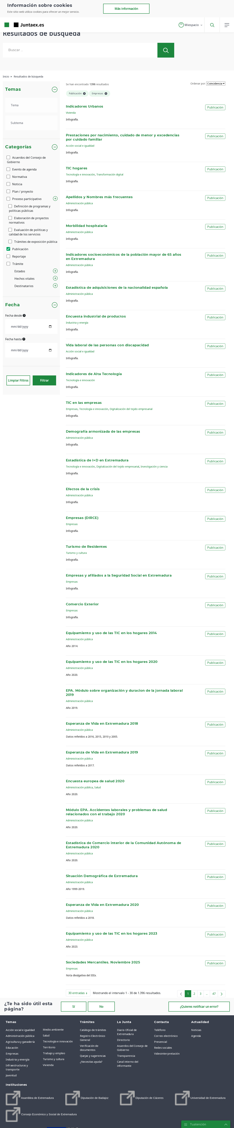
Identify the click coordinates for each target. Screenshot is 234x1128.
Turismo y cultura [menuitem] (53, 1059)
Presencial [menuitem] (160, 1042)
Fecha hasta (15, 339)
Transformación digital (109, 174)
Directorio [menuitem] (123, 1040)
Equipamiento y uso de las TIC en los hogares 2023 (111, 933)
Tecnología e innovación (80, 174)
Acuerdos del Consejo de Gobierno (26, 160)
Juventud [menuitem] (11, 1075)
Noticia (14, 184)
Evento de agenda (22, 169)
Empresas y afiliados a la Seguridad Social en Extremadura (119, 575)
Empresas (72, 409)
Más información (126, 9)
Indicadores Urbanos (84, 106)
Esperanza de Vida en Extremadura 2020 (102, 905)
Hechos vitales (24, 279)
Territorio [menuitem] (49, 1047)
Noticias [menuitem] (196, 1030)
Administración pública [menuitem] (20, 1036)
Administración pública (79, 203)
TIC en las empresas (84, 403)
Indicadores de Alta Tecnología (94, 374)
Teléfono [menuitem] (159, 1030)
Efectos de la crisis (83, 489)
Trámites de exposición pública (33, 242)
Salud (97, 787)
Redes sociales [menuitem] (163, 1047)
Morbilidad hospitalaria (86, 226)
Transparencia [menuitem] (126, 1056)
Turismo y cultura (76, 553)
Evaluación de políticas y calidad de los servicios (28, 232)
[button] (190, 25)
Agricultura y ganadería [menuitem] (20, 1042)
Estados (19, 271)
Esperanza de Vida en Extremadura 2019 (102, 752)
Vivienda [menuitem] (48, 1065)
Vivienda (71, 112)
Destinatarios (23, 286)
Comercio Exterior (82, 604)
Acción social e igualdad (80, 145)
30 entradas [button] (79, 993)
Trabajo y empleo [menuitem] (54, 1053)
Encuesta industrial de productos (96, 316)
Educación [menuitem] (12, 1047)
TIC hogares (76, 168)
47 (215, 994)
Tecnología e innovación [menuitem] (58, 1041)
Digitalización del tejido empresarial (131, 409)
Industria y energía (77, 322)
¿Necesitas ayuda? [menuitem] (91, 1061)
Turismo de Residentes (86, 547)
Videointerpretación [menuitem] (166, 1053)
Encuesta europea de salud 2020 (95, 781)
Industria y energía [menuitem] (17, 1059)
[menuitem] (30, 1098)
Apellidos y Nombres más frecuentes (99, 197)
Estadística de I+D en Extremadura (97, 460)
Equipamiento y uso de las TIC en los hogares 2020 (112, 662)
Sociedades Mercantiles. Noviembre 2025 (103, 962)
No (101, 1007)
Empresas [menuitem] (12, 1053)
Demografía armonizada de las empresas (103, 431)
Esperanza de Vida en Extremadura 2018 (102, 723)
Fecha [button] (12, 305)
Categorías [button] (18, 147)
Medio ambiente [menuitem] (53, 1029)
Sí (73, 1007)
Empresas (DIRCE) (82, 518)
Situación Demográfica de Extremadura (102, 876)
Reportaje (16, 256)
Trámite (15, 264)
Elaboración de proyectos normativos (29, 220)
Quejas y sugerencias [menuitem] (93, 1056)
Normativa (17, 177)
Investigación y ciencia (154, 466)
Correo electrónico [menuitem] (166, 1036)
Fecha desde (15, 315)
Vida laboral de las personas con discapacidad (107, 345)
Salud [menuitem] (46, 1035)
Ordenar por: (198, 83)
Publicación (17, 249)
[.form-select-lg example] (31, 105)
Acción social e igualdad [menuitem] (20, 1030)
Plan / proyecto (20, 191)
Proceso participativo (24, 199)
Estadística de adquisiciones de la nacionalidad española (117, 287)
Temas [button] (13, 89)
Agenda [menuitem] (196, 1036)
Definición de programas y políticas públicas (29, 208)
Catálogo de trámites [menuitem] (93, 1030)
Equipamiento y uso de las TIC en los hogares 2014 (111, 633)
